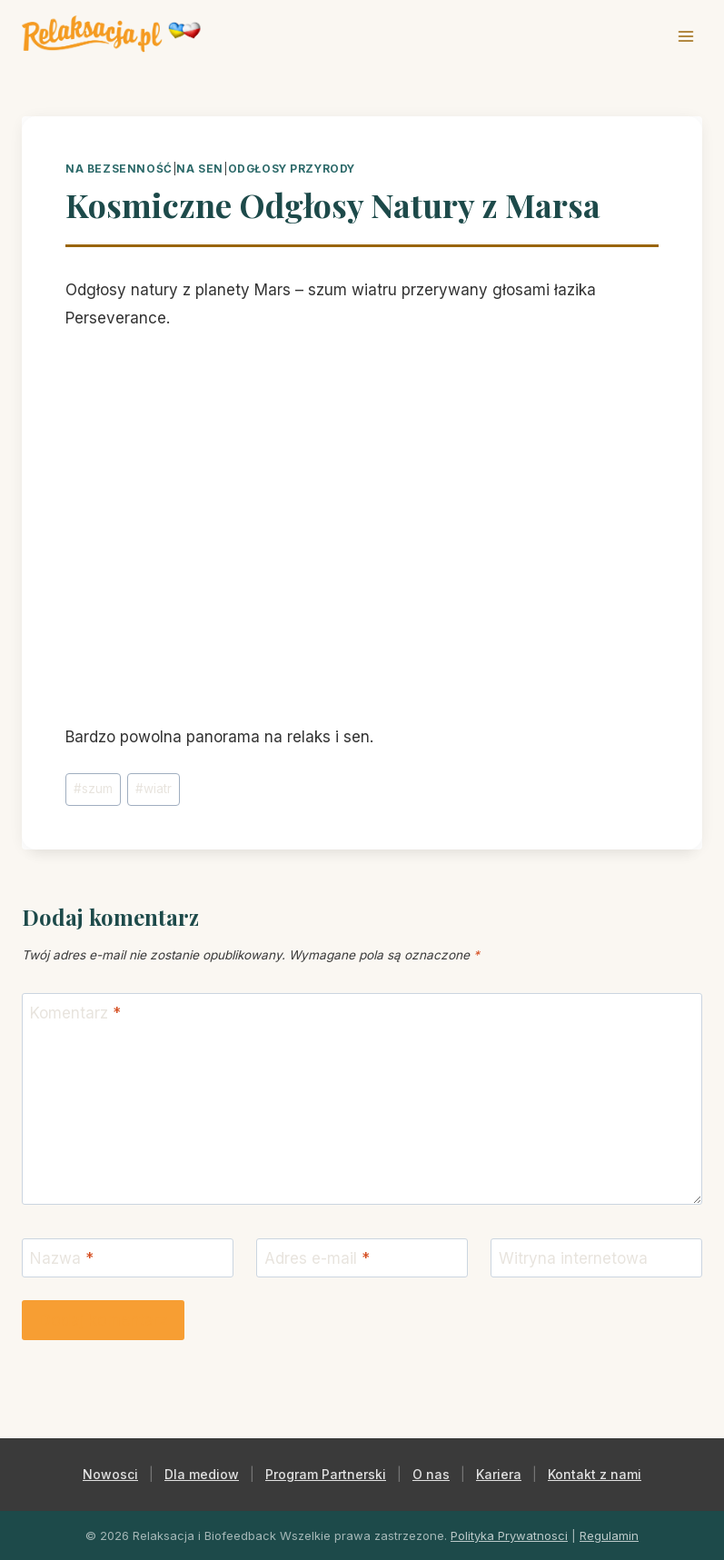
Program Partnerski (325, 1474)
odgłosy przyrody (292, 168)
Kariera (498, 1474)
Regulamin (609, 1535)
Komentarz (75, 1013)
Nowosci (110, 1474)
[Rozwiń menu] (685, 36)
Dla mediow (201, 1474)
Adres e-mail (317, 1258)
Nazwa (62, 1258)
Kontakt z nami (594, 1474)
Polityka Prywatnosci (509, 1535)
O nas (431, 1474)
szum (93, 788)
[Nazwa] (127, 1257)
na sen (199, 168)
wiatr (153, 788)
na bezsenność (119, 168)
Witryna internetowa (573, 1258)
